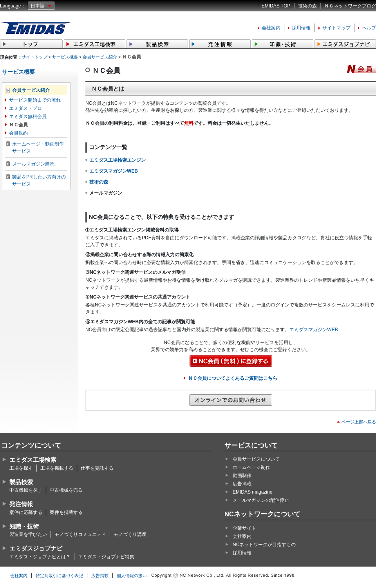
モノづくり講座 (130, 534)
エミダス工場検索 (32, 459)
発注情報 (21, 504)
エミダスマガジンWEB (313, 329)
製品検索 (21, 482)
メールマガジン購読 (33, 164)
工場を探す (21, 468)
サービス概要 (65, 57)
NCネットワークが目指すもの (264, 544)
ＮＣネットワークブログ (350, 6)
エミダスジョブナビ (35, 548)
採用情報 (301, 28)
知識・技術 (24, 526)
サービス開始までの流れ (35, 100)
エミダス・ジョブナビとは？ (39, 556)
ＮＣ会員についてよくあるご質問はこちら (232, 378)
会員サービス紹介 (100, 57)
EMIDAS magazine (252, 492)
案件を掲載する (66, 512)
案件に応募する (25, 512)
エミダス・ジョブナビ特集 (106, 556)
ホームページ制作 (251, 467)
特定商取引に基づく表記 (59, 575)
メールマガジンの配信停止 (261, 500)
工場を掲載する (56, 468)
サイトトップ (34, 57)
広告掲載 (242, 484)
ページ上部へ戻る (359, 421)
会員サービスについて (256, 459)
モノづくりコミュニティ (80, 534)
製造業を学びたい (28, 534)
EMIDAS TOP (276, 6)
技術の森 (307, 6)
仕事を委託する (97, 468)
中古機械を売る (66, 490)
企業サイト (244, 528)
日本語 (38, 6)
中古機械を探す (25, 490)
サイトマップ (336, 28)
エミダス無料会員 (28, 116)
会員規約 (18, 133)
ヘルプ (369, 28)
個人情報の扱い (132, 575)
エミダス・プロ (25, 108)
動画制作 (242, 475)
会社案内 (271, 28)
